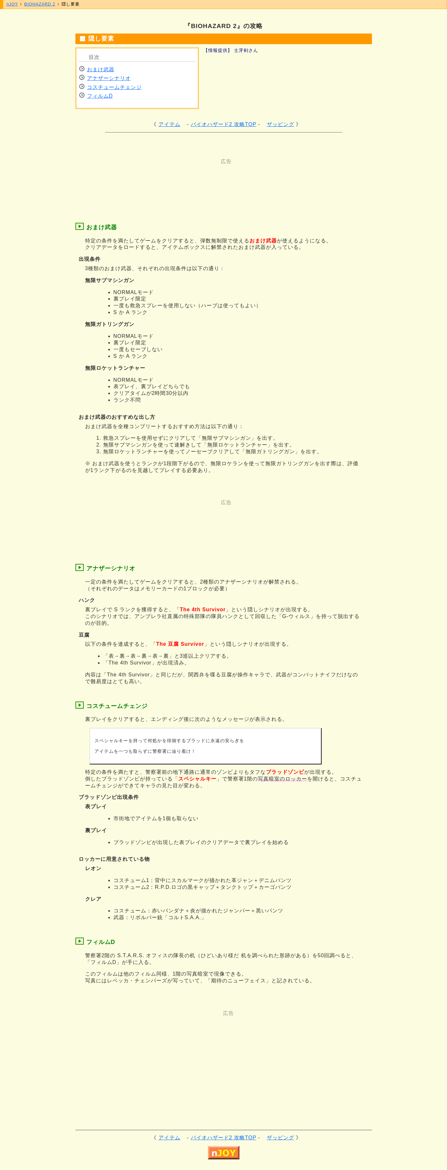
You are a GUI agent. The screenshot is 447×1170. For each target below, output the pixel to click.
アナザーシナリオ (109, 78)
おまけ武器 (100, 69)
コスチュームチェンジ (114, 87)
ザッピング (280, 124)
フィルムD (100, 96)
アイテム (169, 124)
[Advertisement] (198, 179)
